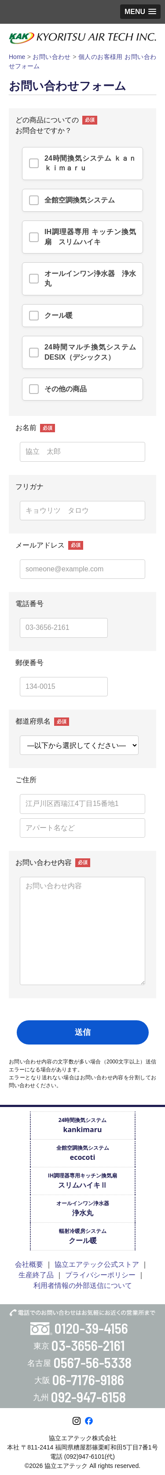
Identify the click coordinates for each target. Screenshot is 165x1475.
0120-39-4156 (91, 1328)
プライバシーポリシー (100, 1275)
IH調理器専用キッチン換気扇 (82, 1181)
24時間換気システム (83, 1125)
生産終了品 (36, 1275)
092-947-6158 (88, 1396)
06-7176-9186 (88, 1379)
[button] (140, 11)
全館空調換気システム (82, 1153)
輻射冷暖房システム (82, 1236)
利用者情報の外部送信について (82, 1285)
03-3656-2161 (88, 1345)
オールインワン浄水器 (82, 1208)
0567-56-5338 (93, 1362)
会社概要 (29, 1264)
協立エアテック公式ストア (97, 1264)
